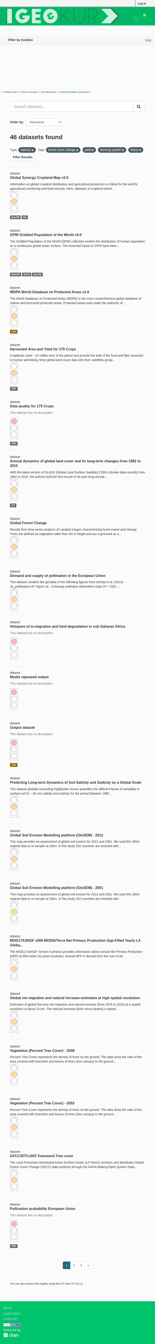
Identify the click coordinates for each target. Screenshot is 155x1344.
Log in (142, 3)
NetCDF (15, 274)
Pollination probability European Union (42, 1209)
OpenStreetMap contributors (74, 92)
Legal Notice (12, 1313)
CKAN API (10, 1319)
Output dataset (22, 727)
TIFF (13, 388)
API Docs (76, 1283)
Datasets (21, 29)
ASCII (26, 274)
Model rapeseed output (29, 677)
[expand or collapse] (144, 15)
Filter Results (23, 157)
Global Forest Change (28, 523)
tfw (24, 217)
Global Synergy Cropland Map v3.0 (39, 178)
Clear (148, 40)
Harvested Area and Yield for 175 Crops (43, 349)
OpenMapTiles (48, 92)
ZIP (13, 505)
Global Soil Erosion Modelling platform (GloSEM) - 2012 (56, 835)
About (7, 1308)
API (62, 1283)
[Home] (5, 29)
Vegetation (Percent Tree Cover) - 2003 (42, 1103)
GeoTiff (15, 217)
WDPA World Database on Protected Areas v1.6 (49, 292)
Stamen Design (29, 92)
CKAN (10, 1335)
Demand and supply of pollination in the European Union (57, 576)
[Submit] (139, 107)
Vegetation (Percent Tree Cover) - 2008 (42, 1051)
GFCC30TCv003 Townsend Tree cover (41, 1156)
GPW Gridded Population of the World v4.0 (46, 235)
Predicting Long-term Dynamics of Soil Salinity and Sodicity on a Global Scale (75, 782)
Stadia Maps (11, 92)
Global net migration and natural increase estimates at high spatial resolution (75, 998)
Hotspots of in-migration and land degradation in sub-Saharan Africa (67, 626)
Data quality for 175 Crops (32, 406)
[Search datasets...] (71, 107)
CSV (13, 331)
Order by (16, 122)
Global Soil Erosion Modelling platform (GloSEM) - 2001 (56, 888)
